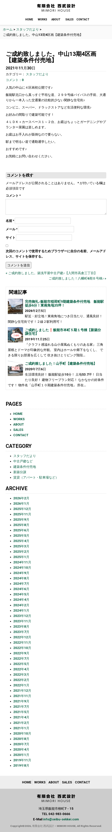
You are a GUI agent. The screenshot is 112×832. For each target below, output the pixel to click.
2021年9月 (21, 701)
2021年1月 (21, 728)
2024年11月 (22, 562)
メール (11, 229)
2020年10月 (22, 733)
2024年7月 (21, 583)
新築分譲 (19, 472)
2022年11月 (22, 642)
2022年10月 (22, 648)
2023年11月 (22, 621)
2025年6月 (21, 530)
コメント (13, 196)
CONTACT (82, 19)
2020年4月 (21, 749)
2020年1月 (21, 755)
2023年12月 (22, 616)
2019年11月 (22, 760)
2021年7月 (21, 706)
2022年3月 (21, 674)
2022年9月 (21, 653)
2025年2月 (21, 551)
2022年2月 (21, 680)
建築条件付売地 (24, 467)
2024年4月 (21, 600)
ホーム (8, 29)
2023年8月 (21, 626)
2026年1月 (21, 503)
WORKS (42, 19)
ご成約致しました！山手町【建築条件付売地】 (61, 363)
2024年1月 (21, 610)
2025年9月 (21, 519)
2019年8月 (21, 765)
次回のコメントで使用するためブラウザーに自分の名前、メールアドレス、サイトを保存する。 (56, 253)
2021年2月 (21, 723)
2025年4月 (21, 541)
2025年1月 (21, 557)
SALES (69, 19)
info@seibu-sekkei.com (61, 819)
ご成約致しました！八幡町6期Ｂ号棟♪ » (77, 278)
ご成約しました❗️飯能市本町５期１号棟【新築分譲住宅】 (63, 332)
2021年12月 (22, 690)
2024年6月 (21, 589)
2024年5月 (21, 594)
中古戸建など (23, 461)
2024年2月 (21, 605)
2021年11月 (22, 696)
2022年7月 (21, 658)
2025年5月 (21, 535)
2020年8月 (21, 739)
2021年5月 (21, 712)
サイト (10, 237)
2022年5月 (21, 664)
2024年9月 (21, 573)
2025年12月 (22, 509)
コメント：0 (15, 80)
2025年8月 (21, 525)
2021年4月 (21, 717)
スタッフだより (27, 29)
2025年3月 (21, 546)
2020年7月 (21, 744)
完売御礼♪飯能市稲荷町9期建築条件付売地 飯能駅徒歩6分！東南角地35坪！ (64, 303)
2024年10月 (22, 567)
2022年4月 (21, 669)
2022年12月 (22, 637)
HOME (29, 19)
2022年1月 (21, 685)
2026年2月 (21, 498)
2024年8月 (21, 578)
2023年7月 (21, 632)
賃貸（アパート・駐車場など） (36, 477)
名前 (10, 221)
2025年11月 (22, 514)
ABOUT (55, 19)
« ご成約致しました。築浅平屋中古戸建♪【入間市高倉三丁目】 (51, 273)
